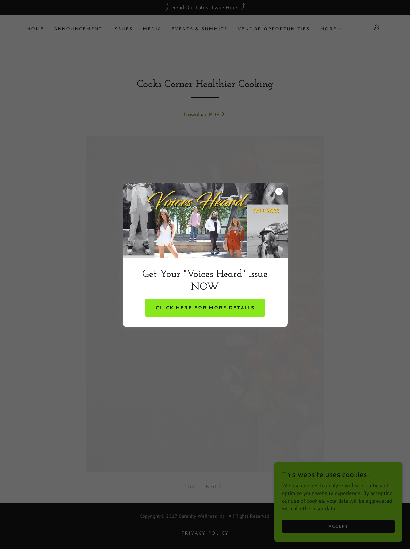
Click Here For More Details (205, 307)
